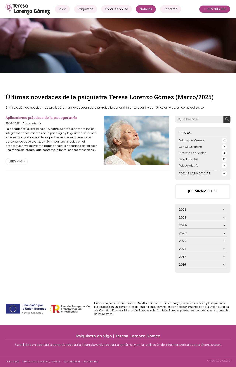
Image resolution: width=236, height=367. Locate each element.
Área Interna (90, 361)
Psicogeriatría (31, 123)
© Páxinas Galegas (218, 361)
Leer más (15, 161)
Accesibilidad (72, 361)
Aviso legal (12, 361)
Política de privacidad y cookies (41, 361)
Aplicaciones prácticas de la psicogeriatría (41, 118)
